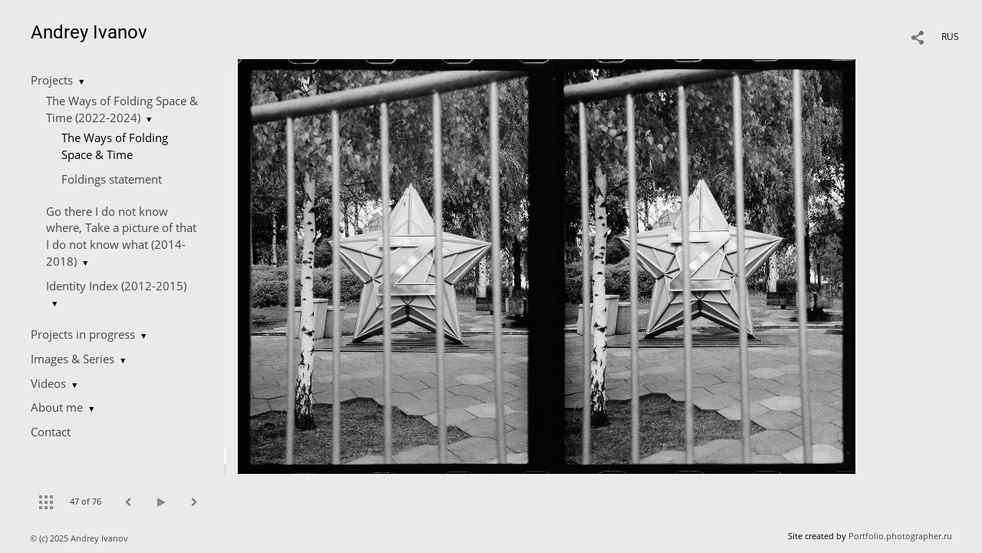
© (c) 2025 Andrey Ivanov (80, 538)
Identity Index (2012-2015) (116, 285)
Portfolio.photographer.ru (900, 535)
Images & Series (72, 358)
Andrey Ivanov (89, 32)
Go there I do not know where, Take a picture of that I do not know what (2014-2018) (121, 236)
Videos (48, 383)
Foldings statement (111, 179)
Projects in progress (83, 334)
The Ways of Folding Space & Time (114, 146)
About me (57, 407)
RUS (950, 36)
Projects (52, 80)
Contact (51, 431)
